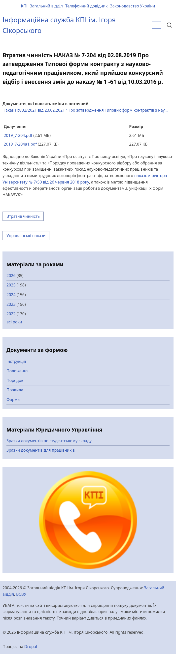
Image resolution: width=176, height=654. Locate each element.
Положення (17, 371)
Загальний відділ (46, 6)
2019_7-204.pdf (18, 135)
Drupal (30, 646)
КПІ (24, 6)
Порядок (14, 380)
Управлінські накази (25, 235)
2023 (11, 304)
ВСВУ (21, 594)
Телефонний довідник (86, 6)
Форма (13, 399)
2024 (11, 294)
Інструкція (16, 361)
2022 (11, 313)
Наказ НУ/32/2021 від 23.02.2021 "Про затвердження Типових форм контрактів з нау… (85, 110)
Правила (14, 390)
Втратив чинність (23, 216)
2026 (11, 275)
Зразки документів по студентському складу (49, 440)
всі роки (14, 322)
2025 (11, 285)
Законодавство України (132, 6)
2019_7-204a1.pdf (20, 144)
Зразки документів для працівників (40, 450)
